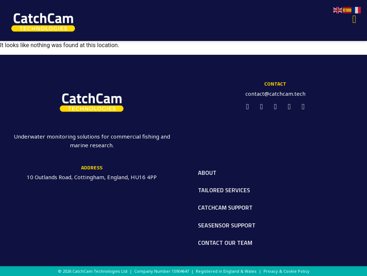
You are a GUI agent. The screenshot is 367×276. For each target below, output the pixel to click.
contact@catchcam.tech (275, 93)
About (207, 172)
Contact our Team (225, 242)
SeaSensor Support (227, 225)
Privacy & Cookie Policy (286, 271)
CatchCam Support (225, 207)
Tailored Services (224, 190)
